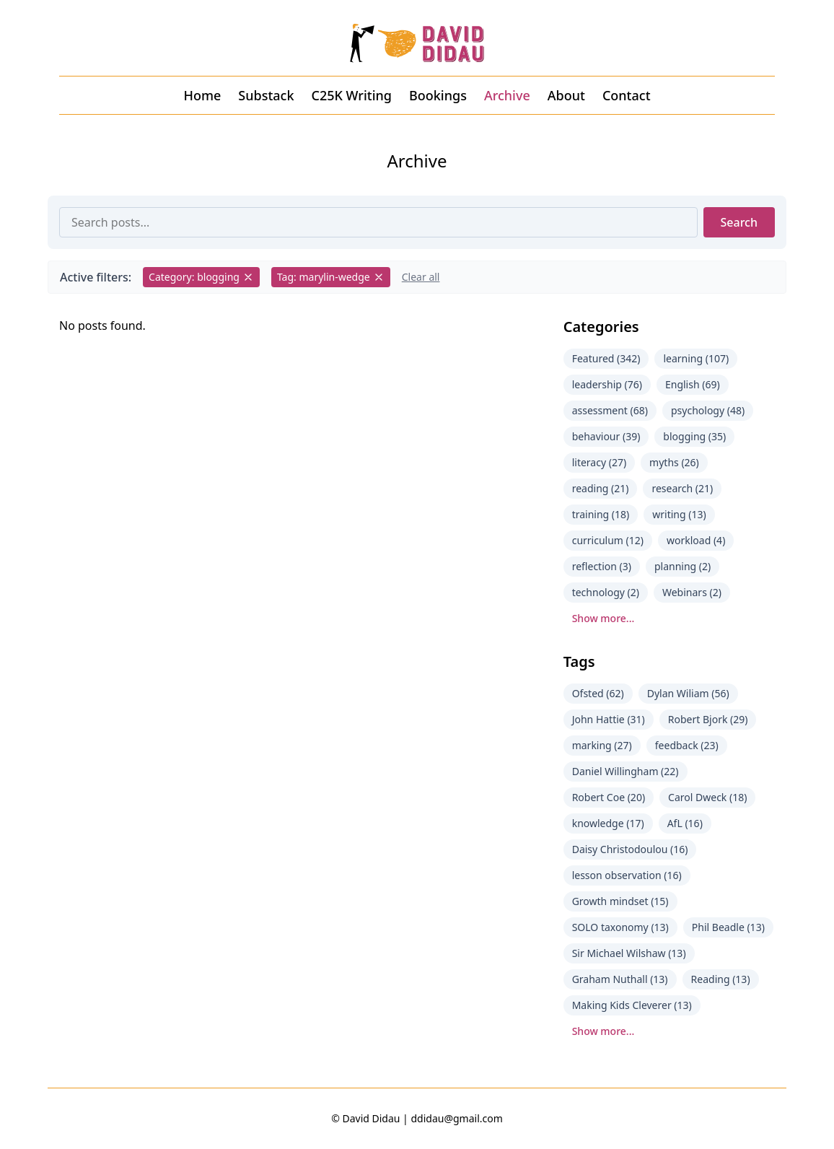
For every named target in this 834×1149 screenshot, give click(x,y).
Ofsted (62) (598, 693)
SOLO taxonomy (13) (620, 927)
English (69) (692, 384)
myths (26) (674, 462)
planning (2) (682, 566)
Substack (266, 95)
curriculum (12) (608, 540)
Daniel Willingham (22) (625, 771)
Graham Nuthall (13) (620, 979)
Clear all (421, 277)
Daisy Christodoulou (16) (630, 849)
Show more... (603, 618)
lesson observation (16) (627, 875)
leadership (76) (607, 384)
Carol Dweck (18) (707, 797)
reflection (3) (601, 566)
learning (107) (696, 358)
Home (202, 95)
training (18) (601, 514)
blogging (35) (694, 436)
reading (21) (600, 488)
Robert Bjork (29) (708, 719)
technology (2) (605, 592)
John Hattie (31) (608, 719)
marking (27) (602, 745)
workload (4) (696, 540)
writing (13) (679, 514)
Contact (626, 95)
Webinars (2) (691, 592)
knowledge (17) (608, 823)
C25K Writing (351, 95)
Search (739, 222)
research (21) (682, 488)
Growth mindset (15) (620, 901)
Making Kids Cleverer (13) (632, 1005)
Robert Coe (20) (608, 797)
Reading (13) (720, 979)
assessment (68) (610, 410)
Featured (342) (606, 358)
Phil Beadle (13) (728, 927)
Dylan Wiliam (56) (688, 693)
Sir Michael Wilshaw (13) (629, 953)
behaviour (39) (606, 436)
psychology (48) (708, 410)
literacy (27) (599, 462)
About (566, 95)
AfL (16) (685, 823)
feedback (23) (687, 745)
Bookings (438, 95)
